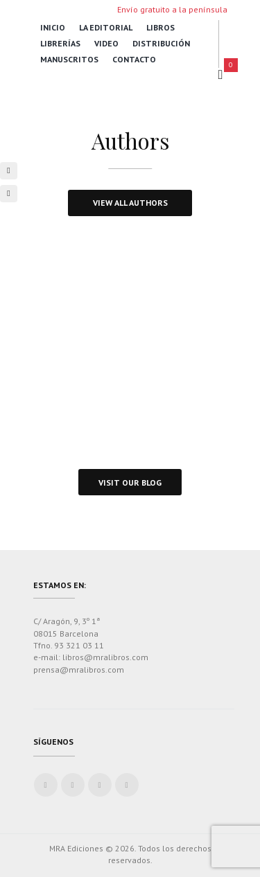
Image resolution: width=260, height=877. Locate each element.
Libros (160, 27)
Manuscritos (69, 59)
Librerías (60, 43)
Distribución (161, 43)
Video (106, 43)
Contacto (134, 59)
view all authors (130, 202)
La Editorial (105, 27)
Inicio (52, 27)
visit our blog (130, 482)
